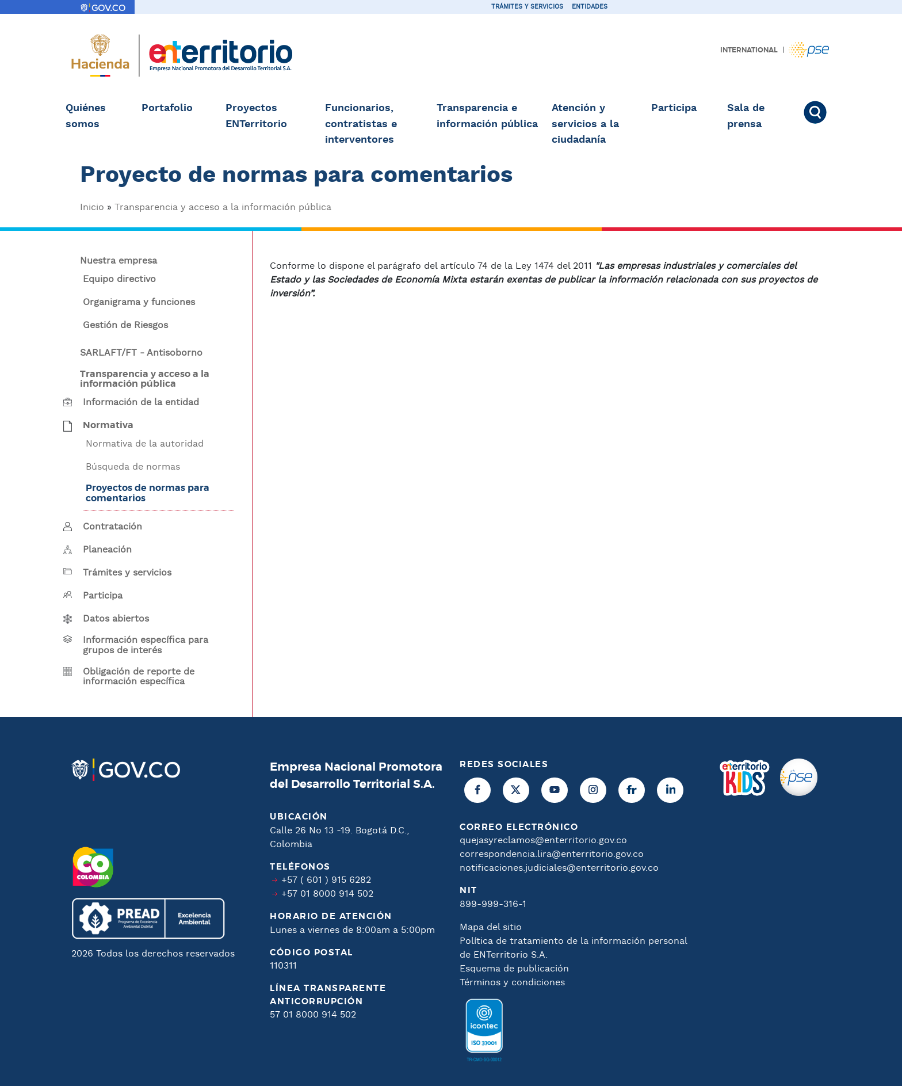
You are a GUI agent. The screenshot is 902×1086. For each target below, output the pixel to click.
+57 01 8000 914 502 (327, 894)
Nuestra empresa (118, 261)
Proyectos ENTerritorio (256, 116)
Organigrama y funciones (139, 303)
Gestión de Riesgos (125, 326)
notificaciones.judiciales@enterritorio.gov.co (559, 868)
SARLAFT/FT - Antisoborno (141, 353)
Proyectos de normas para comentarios (147, 493)
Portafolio (167, 108)
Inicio (92, 207)
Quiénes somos (86, 116)
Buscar (820, 112)
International (749, 50)
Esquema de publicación (514, 969)
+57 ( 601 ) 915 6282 (326, 880)
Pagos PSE (809, 50)
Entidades (589, 7)
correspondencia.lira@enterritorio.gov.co (552, 854)
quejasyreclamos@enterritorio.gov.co (543, 840)
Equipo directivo (119, 280)
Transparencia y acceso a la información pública (222, 207)
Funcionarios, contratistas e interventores (361, 124)
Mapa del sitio (491, 927)
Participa (674, 108)
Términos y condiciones (512, 983)
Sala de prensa (746, 116)
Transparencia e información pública (487, 116)
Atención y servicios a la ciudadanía (585, 124)
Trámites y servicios (527, 7)
